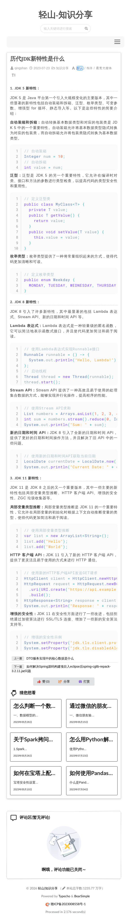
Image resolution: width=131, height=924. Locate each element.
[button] (117, 42)
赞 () (43, 681)
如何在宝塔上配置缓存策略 (35, 773)
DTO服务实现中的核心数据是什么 (50, 658)
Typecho (64, 896)
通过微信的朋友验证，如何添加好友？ (92, 705)
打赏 (84, 681)
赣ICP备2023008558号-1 (68, 904)
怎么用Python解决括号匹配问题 (92, 739)
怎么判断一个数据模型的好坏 (35, 705)
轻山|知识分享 (48, 888)
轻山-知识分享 (66, 15)
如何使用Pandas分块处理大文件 (92, 773)
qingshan (21, 68)
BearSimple (82, 896)
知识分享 (62, 68)
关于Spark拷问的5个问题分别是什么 (35, 739)
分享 (64, 681)
